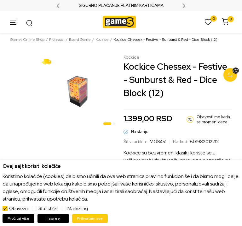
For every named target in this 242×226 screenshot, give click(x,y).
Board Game (80, 39)
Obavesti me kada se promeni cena (213, 119)
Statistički (48, 208)
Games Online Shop (27, 39)
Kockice (102, 39)
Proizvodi (56, 39)
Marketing (77, 208)
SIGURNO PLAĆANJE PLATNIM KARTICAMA (121, 5)
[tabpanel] (78, 91)
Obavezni (19, 208)
